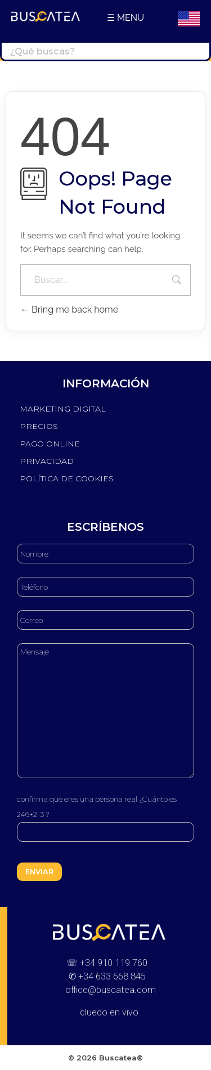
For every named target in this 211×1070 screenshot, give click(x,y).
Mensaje (105, 710)
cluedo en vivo (109, 1012)
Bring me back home (69, 309)
